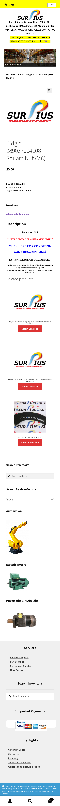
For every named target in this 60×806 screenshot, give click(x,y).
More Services (17, 670)
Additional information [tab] (18, 213)
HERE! (45, 41)
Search (30, 801)
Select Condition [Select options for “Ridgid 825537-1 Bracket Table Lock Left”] (30, 442)
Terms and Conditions (19, 762)
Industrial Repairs (19, 657)
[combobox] (30, 499)
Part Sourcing (17, 661)
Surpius (9, 4)
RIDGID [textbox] (29, 499)
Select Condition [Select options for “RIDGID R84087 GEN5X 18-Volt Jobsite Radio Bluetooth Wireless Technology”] (30, 386)
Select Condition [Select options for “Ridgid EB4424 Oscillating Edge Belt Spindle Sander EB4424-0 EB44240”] (30, 328)
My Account (10, 801)
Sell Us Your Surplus (20, 665)
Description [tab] (12, 205)
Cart (47, 798)
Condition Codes (16, 749)
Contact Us (13, 754)
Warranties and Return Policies (24, 766)
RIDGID (20, 74)
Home (12, 74)
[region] (30, 58)
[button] (49, 90)
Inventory (13, 758)
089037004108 (18, 190)
